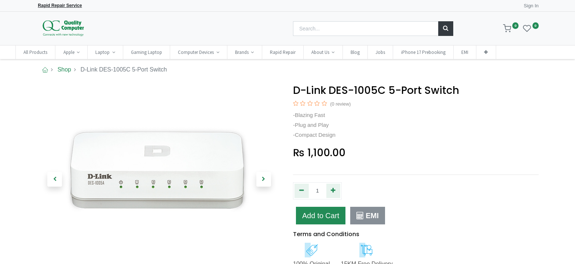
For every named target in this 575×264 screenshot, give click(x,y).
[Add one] (333, 191)
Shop (64, 69)
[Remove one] (301, 191)
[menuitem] (56, 52)
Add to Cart (320, 216)
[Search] (445, 28)
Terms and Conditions (326, 234)
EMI (367, 216)
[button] (507, 52)
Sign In (531, 5)
